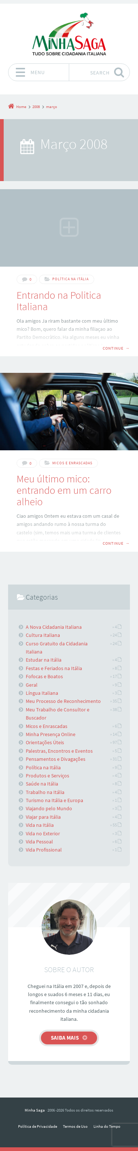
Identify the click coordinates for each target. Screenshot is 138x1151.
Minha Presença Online (50, 734)
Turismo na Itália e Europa (54, 800)
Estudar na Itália (43, 659)
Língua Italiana (42, 693)
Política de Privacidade (37, 1126)
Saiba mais (65, 1037)
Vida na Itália (40, 825)
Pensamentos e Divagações (55, 759)
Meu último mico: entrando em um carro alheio (64, 490)
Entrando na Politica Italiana (59, 300)
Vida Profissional (44, 849)
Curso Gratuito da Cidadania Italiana (57, 647)
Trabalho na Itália (45, 792)
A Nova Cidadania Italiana (54, 627)
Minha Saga (35, 1110)
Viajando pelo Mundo (49, 808)
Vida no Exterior (43, 833)
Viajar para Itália (43, 817)
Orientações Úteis (45, 742)
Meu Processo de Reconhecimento (63, 701)
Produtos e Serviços (47, 775)
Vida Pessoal (39, 841)
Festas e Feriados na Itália (54, 668)
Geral (32, 685)
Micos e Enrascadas (72, 463)
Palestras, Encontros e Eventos (59, 751)
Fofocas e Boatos (44, 676)
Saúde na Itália (42, 783)
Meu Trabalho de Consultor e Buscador (57, 713)
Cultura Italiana (43, 635)
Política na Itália (70, 279)
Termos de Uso (75, 1126)
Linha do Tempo (106, 1126)
